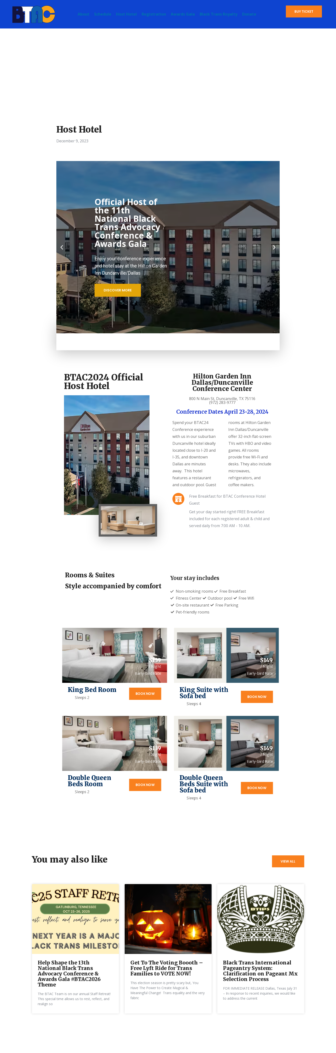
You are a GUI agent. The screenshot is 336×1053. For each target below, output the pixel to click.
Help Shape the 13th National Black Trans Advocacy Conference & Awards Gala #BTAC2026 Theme (69, 984)
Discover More (119, 290)
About (83, 14)
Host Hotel (126, 14)
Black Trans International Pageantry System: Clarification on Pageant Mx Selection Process (260, 981)
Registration (154, 14)
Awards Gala (183, 14)
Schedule (102, 14)
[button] (62, 247)
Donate (249, 14)
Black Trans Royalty (218, 14)
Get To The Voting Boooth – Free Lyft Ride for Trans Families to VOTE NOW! (166, 978)
